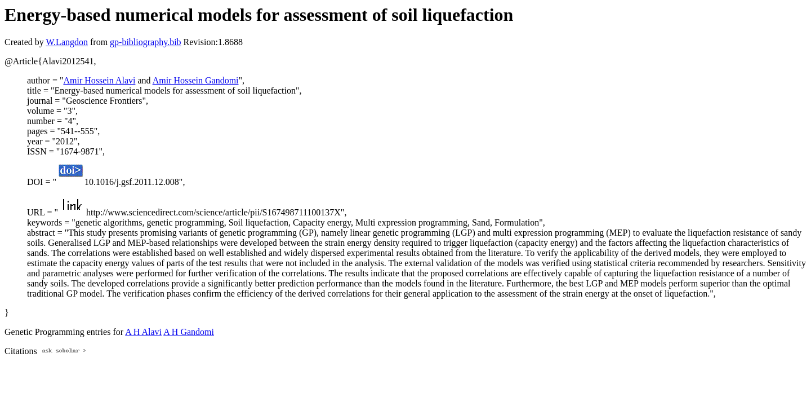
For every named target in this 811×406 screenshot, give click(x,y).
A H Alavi (143, 332)
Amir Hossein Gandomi (196, 80)
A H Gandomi (188, 332)
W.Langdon (67, 42)
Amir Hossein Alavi (99, 80)
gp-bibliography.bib (145, 42)
